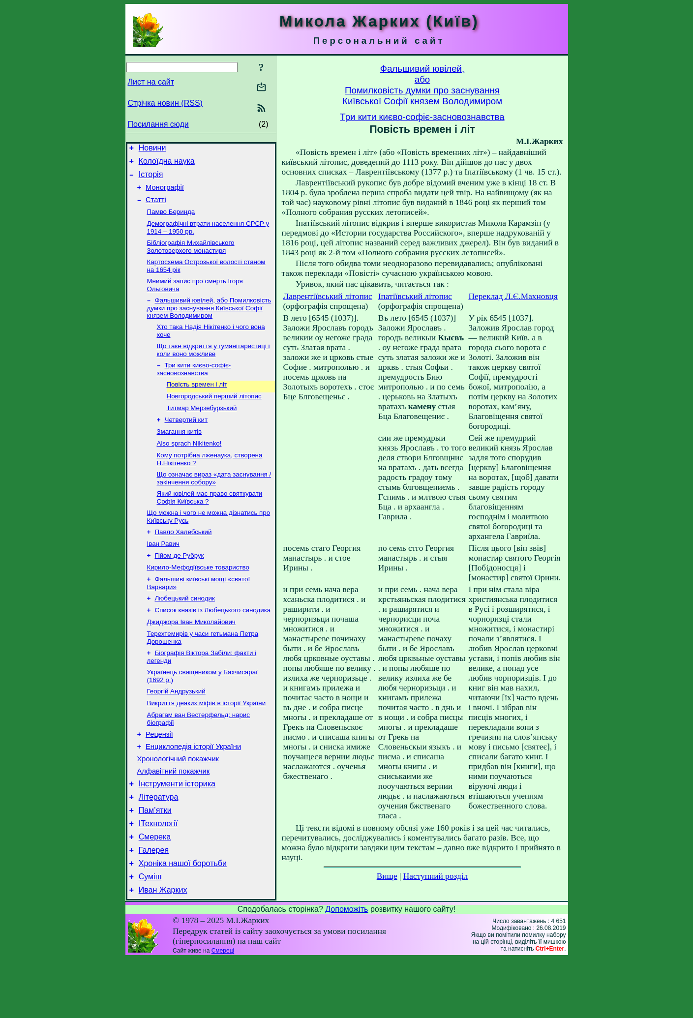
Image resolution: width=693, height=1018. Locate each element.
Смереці (222, 1009)
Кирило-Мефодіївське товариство (198, 597)
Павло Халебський (183, 559)
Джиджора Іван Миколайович (191, 655)
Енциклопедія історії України (193, 789)
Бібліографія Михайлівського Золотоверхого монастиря (191, 257)
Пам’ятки (155, 860)
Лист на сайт (151, 82)
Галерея (154, 904)
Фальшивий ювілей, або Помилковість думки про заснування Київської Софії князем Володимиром (209, 321)
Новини (152, 149)
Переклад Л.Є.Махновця (512, 296)
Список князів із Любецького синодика (213, 643)
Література (159, 845)
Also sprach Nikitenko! (189, 465)
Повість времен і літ (197, 401)
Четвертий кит (186, 440)
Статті (156, 207)
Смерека (155, 890)
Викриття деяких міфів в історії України (206, 742)
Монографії (165, 193)
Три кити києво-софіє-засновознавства (194, 385)
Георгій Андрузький (176, 729)
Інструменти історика (177, 831)
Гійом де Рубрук (179, 584)
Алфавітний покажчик (173, 817)
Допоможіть (346, 968)
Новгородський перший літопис (214, 414)
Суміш (150, 934)
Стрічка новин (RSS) (165, 103)
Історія (151, 179)
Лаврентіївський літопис (327, 296)
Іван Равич (163, 571)
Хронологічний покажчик (178, 803)
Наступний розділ (435, 876)
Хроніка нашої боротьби (183, 919)
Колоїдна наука (167, 164)
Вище (387, 876)
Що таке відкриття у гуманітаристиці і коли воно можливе (213, 365)
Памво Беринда (171, 220)
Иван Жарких (163, 949)
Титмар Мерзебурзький (202, 427)
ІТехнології (158, 875)
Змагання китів (179, 452)
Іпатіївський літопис (415, 296)
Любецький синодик (185, 630)
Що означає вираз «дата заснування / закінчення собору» (214, 502)
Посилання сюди (158, 124)
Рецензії (159, 775)
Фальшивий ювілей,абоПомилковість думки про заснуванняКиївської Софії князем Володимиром (422, 84)
